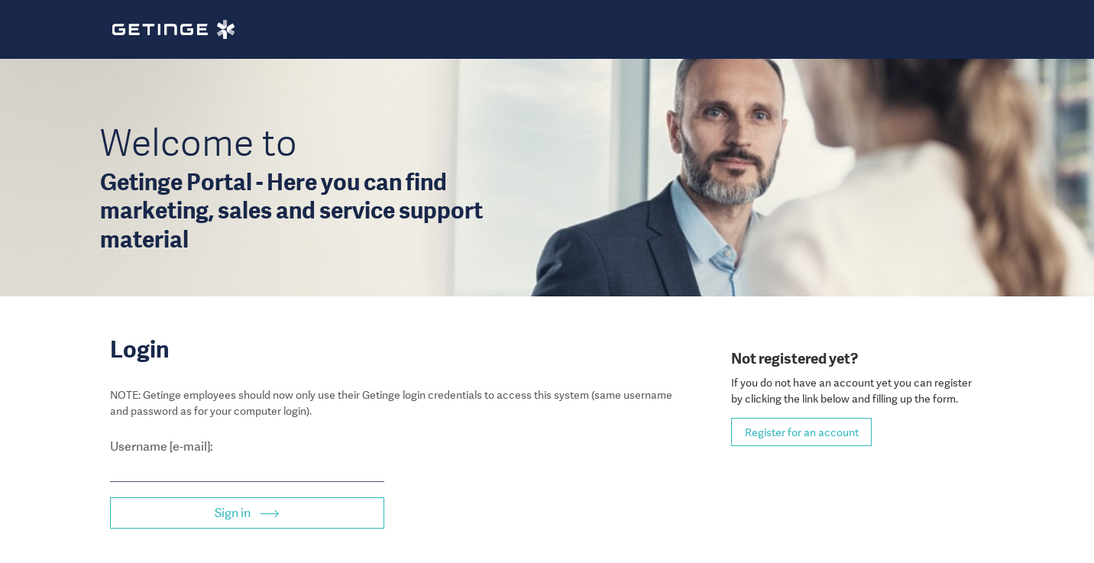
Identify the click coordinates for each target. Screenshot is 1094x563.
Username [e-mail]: (161, 446)
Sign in (234, 513)
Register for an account (802, 432)
